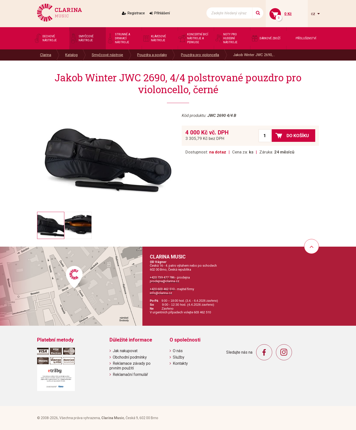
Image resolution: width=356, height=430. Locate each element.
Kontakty (180, 363)
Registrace (136, 13)
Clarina (45, 55)
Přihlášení (162, 13)
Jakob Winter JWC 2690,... (254, 55)
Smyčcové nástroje (107, 55)
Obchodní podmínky (130, 357)
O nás (178, 350)
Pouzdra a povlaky (152, 55)
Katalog (71, 55)
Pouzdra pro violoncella (200, 55)
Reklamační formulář (130, 374)
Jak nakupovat (125, 350)
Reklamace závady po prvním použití (130, 365)
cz (313, 13)
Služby (178, 357)
